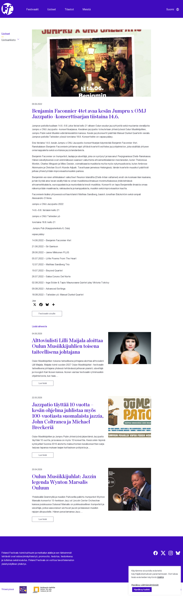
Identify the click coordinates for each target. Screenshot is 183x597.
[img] (155, 553)
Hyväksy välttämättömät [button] (145, 585)
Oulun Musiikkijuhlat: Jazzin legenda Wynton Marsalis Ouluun (64, 482)
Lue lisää (43, 383)
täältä (160, 577)
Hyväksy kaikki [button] (142, 589)
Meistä (87, 9)
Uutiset (51, 9)
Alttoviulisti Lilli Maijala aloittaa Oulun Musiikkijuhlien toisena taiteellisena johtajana (67, 346)
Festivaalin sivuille (47, 313)
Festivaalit (32, 9)
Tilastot (69, 9)
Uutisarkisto (8, 40)
